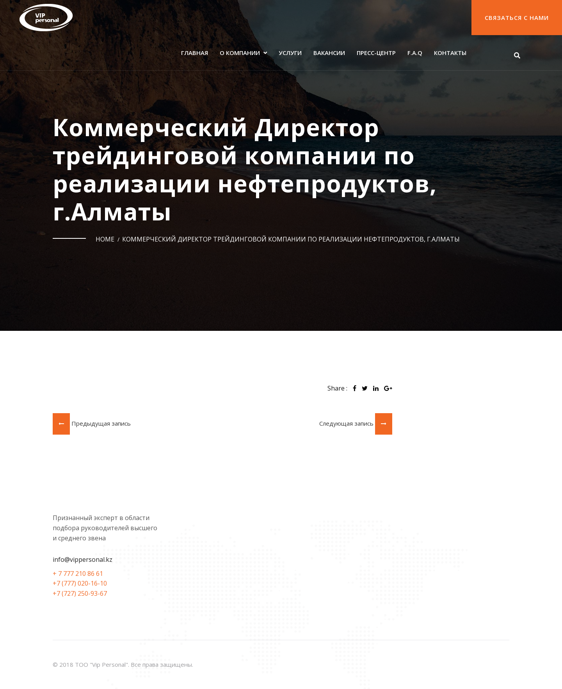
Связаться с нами (517, 17)
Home (105, 239)
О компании (240, 53)
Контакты (450, 53)
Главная (194, 53)
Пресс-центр (376, 53)
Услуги (290, 53)
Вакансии (329, 53)
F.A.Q (414, 53)
